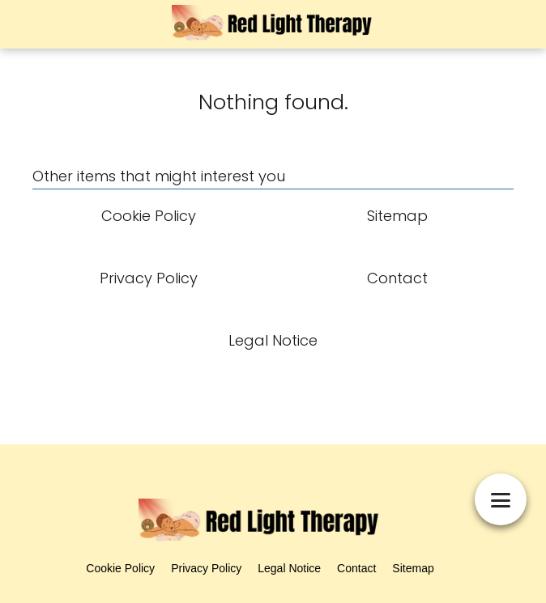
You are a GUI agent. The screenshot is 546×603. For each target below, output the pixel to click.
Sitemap (412, 568)
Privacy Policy (206, 568)
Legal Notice (289, 568)
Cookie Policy (120, 568)
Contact (356, 568)
